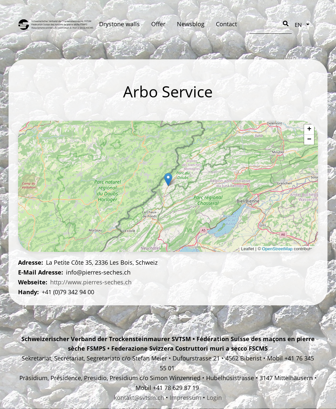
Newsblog (190, 24)
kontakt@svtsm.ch (139, 397)
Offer (158, 24)
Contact (226, 24)
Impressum (185, 397)
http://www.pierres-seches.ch (91, 282)
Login (214, 397)
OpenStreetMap (277, 248)
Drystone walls (119, 24)
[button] (168, 179)
